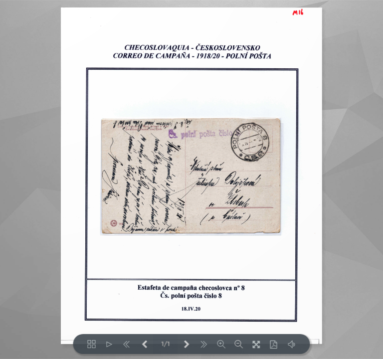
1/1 (165, 344)
